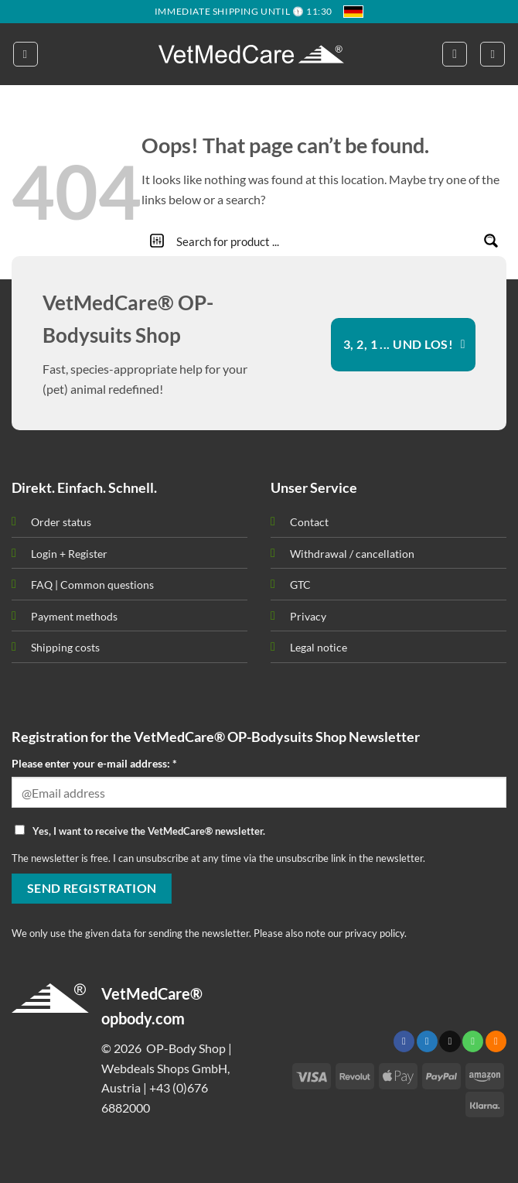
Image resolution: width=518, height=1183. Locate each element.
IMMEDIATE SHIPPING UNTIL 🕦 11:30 (243, 11)
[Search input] (325, 240)
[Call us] (472, 1041)
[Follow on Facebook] (404, 1041)
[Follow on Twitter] (427, 1041)
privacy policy (374, 933)
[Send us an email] (449, 1041)
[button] (25, 54)
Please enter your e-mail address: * (94, 763)
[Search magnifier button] (491, 240)
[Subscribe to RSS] (496, 1041)
